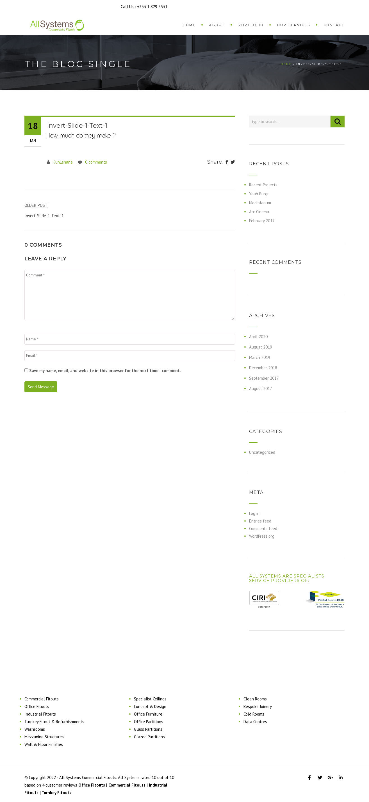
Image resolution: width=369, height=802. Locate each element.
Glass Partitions (148, 729)
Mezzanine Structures (44, 736)
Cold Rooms (253, 714)
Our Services (293, 25)
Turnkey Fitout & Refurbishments (54, 721)
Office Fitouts (36, 706)
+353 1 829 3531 (152, 6)
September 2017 (264, 378)
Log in (254, 513)
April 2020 (258, 336)
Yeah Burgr (259, 193)
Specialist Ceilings (150, 699)
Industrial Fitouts (40, 714)
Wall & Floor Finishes (43, 744)
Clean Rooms (255, 699)
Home (189, 25)
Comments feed (263, 528)
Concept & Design (150, 706)
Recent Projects (263, 184)
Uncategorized (262, 452)
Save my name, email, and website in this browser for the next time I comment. (105, 370)
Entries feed (260, 521)
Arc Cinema (259, 211)
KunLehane (63, 162)
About (217, 25)
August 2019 (260, 347)
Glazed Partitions (149, 736)
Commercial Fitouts (41, 699)
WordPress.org (261, 536)
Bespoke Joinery (257, 706)
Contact (334, 25)
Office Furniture (148, 714)
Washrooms (34, 729)
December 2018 (263, 367)
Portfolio (251, 25)
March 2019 (259, 357)
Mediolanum (260, 202)
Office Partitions (148, 721)
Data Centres (255, 721)
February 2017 (262, 220)
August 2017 (260, 388)
